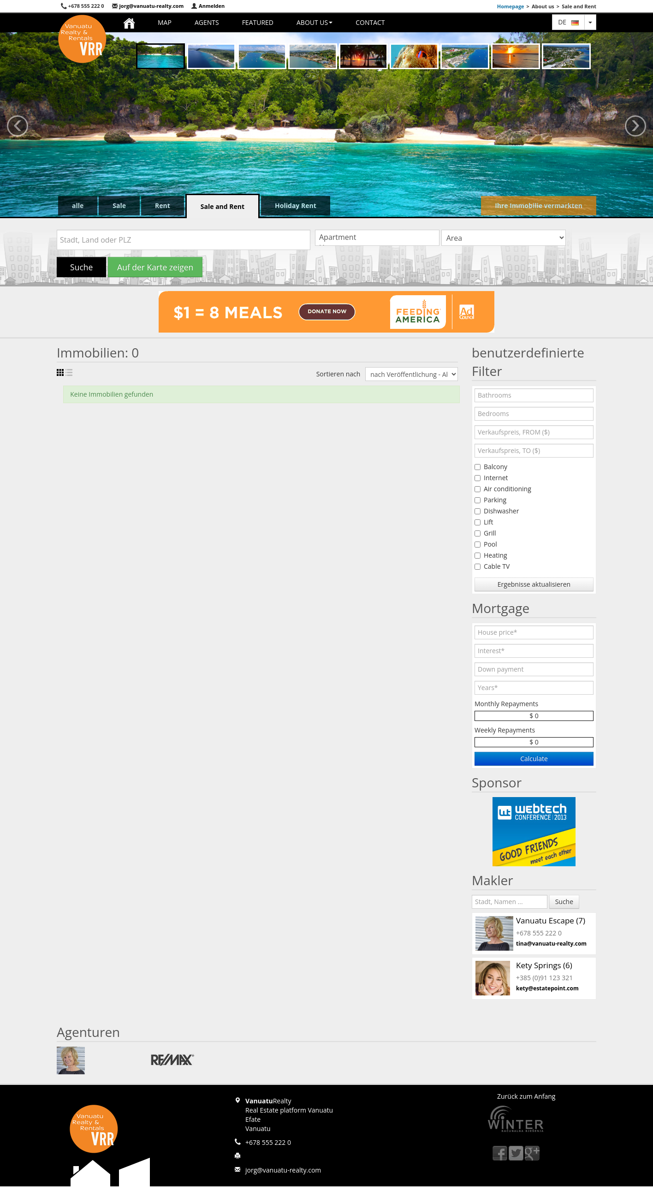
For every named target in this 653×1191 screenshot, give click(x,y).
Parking (490, 499)
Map (165, 22)
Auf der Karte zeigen (155, 267)
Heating (491, 555)
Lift (484, 522)
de (568, 22)
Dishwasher (497, 510)
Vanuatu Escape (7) (550, 920)
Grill (485, 533)
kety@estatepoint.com (547, 988)
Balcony (491, 466)
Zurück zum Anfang (526, 1096)
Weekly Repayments (505, 730)
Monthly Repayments (506, 703)
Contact (370, 22)
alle (77, 205)
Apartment (377, 237)
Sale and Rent (222, 206)
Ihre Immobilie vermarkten (538, 205)
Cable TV (492, 566)
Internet (491, 477)
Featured (257, 22)
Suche (81, 267)
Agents (207, 22)
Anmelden (208, 5)
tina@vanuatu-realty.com (551, 943)
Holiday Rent (295, 205)
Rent (162, 205)
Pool (486, 544)
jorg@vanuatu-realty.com (148, 5)
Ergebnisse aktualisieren (534, 584)
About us (314, 22)
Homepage (510, 6)
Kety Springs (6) (544, 965)
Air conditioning (503, 488)
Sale (119, 205)
